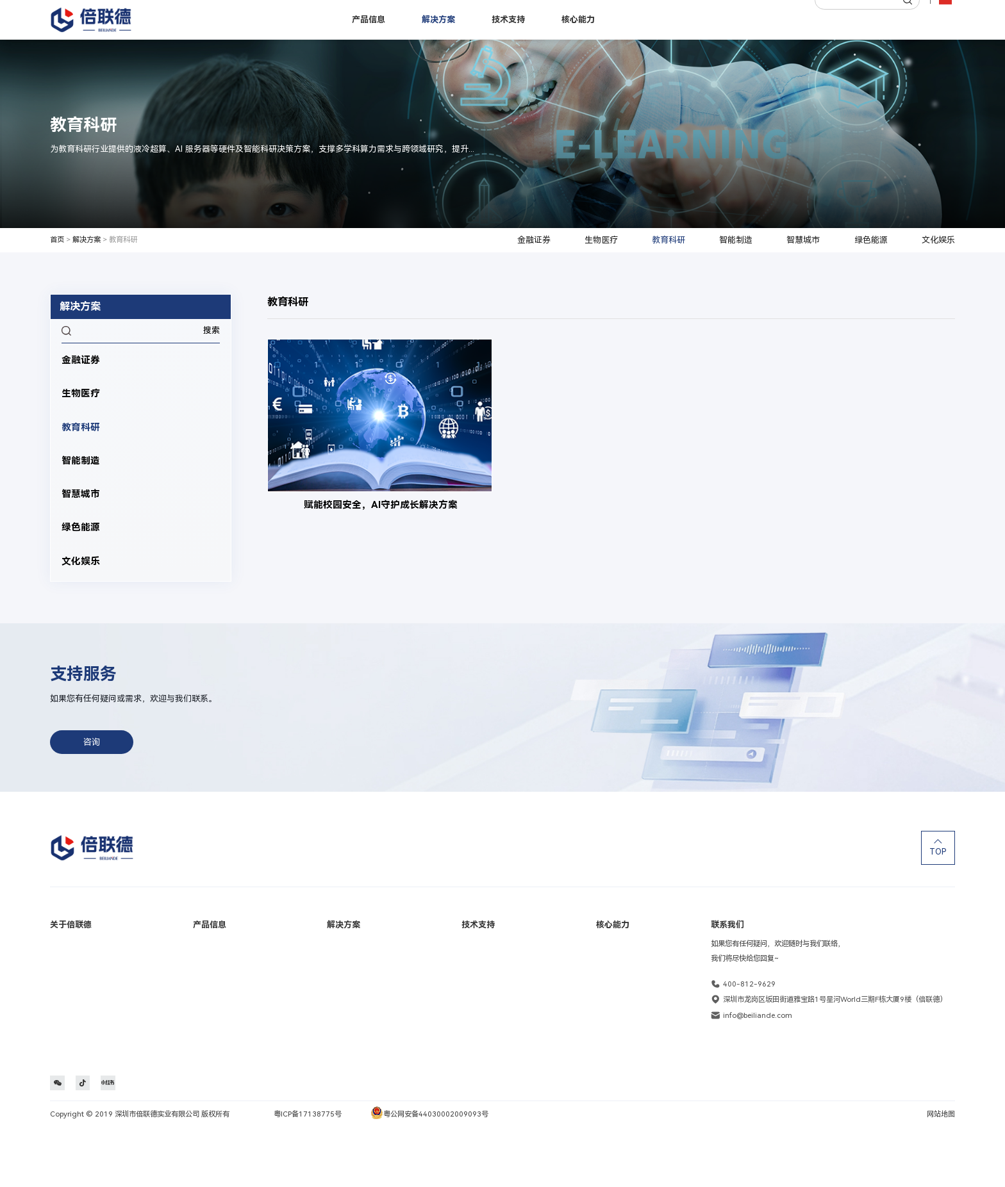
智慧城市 (803, 240)
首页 (57, 239)
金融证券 (534, 240)
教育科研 (668, 240)
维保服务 (478, 1030)
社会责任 (64, 1009)
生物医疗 (601, 240)
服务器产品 (208, 946)
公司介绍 (64, 946)
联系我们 (64, 1051)
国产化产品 (208, 1009)
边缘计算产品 (211, 988)
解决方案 (86, 239)
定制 (603, 967)
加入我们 (64, 1030)
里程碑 (60, 988)
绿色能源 (871, 240)
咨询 (92, 741)
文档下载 (478, 1009)
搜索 (211, 330)
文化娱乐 (938, 240)
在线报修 (478, 967)
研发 (603, 946)
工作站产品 (208, 967)
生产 (603, 988)
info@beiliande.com (757, 1015)
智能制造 (735, 240)
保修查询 (478, 946)
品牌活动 (64, 967)
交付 (603, 1009)
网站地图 (941, 1173)
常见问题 (478, 988)
